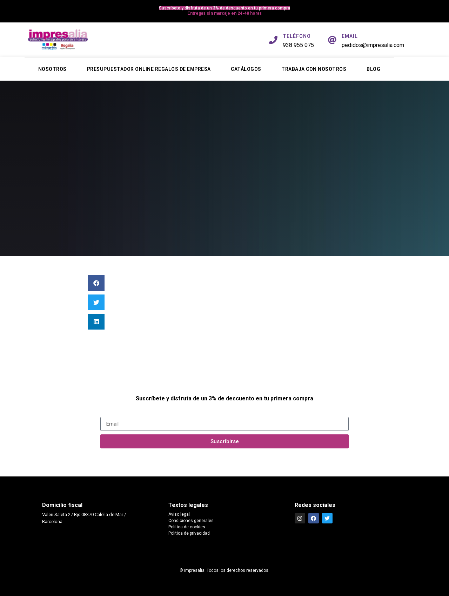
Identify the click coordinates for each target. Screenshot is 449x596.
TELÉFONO (297, 36)
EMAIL (350, 36)
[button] (96, 283)
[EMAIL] (332, 40)
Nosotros (52, 69)
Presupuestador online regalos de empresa (149, 69)
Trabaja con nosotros (313, 69)
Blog (373, 69)
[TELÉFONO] (273, 40)
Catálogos (246, 69)
